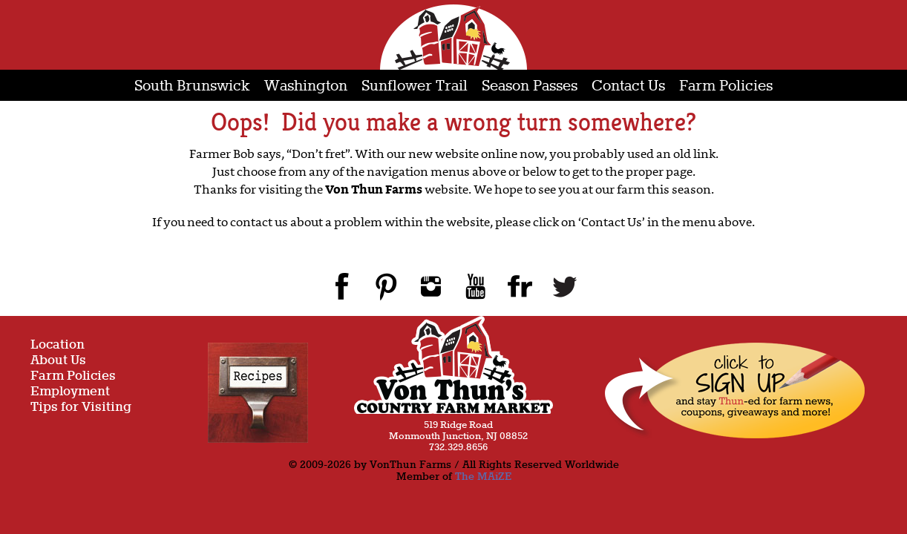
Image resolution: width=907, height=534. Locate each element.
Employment (70, 391)
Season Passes (529, 86)
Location (57, 345)
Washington (305, 86)
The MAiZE (483, 477)
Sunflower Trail (414, 86)
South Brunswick (192, 86)
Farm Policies (726, 86)
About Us (58, 360)
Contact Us (628, 86)
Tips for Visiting (80, 407)
